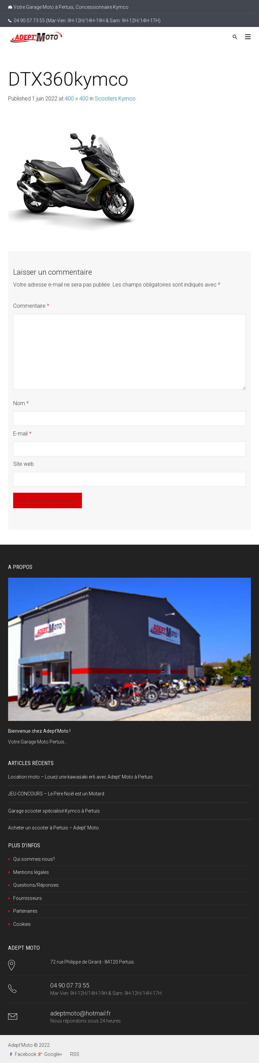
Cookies (22, 924)
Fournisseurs (27, 898)
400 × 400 (76, 98)
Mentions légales (31, 872)
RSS (74, 1054)
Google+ (53, 1054)
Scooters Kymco (115, 98)
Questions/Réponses (36, 885)
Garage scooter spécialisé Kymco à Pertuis (54, 811)
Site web (23, 464)
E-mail (22, 433)
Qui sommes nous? (34, 859)
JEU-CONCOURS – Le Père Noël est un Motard (56, 793)
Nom (21, 403)
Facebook (25, 1054)
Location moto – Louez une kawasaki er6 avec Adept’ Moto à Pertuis (80, 777)
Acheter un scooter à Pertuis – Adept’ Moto (53, 827)
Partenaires (25, 911)
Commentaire (31, 306)
